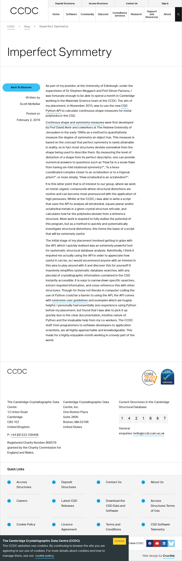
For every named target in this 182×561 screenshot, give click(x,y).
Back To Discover (21, 87)
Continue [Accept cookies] (119, 541)
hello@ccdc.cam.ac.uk (148, 433)
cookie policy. (44, 555)
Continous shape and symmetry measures (75, 122)
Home (56, 14)
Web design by (158, 556)
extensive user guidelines (70, 300)
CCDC (11, 26)
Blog (27, 26)
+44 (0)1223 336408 (24, 434)
